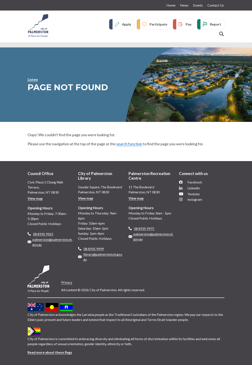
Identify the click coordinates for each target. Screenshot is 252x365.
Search (221, 34)
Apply (126, 24)
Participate (158, 24)
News (184, 5)
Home (170, 5)
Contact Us (215, 5)
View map (35, 198)
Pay (189, 24)
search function (129, 143)
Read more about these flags (50, 352)
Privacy (66, 282)
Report (215, 24)
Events (198, 5)
